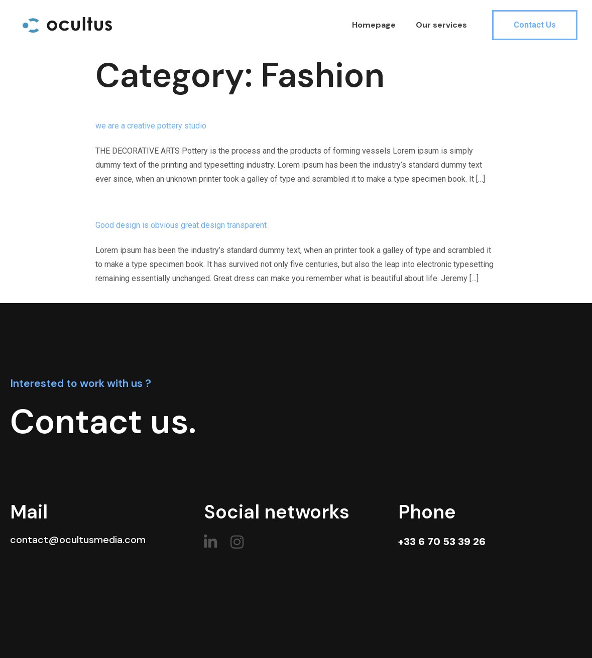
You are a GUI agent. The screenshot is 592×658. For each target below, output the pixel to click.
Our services (441, 25)
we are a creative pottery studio (150, 125)
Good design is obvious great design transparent (181, 225)
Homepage (374, 25)
